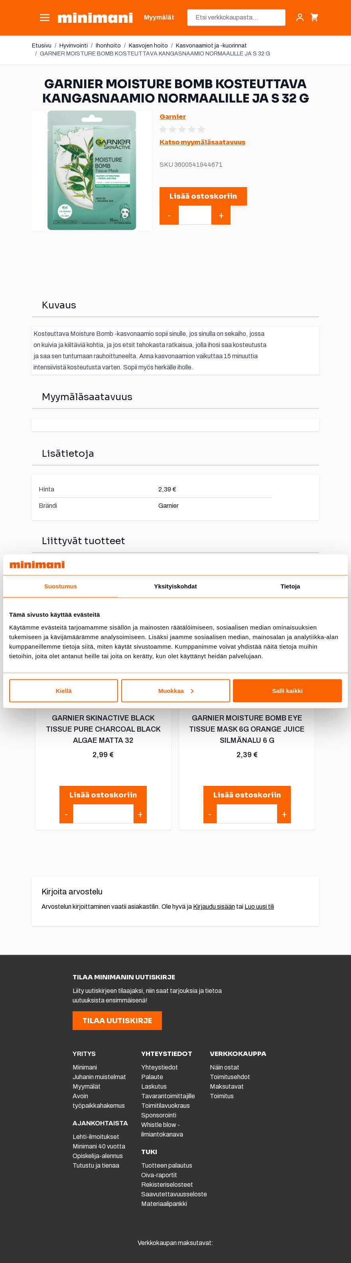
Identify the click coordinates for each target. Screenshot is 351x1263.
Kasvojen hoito (148, 46)
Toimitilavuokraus (165, 1105)
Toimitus (222, 1096)
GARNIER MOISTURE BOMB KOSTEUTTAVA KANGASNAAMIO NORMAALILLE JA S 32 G (155, 54)
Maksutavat (227, 1086)
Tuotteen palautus (167, 1165)
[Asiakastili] (300, 17)
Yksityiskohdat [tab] (175, 586)
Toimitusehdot (230, 1077)
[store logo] (95, 17)
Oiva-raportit (159, 1175)
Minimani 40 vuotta (99, 1146)
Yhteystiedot (159, 1067)
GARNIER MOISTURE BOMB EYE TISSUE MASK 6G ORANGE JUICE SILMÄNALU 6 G (246, 729)
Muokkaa (175, 690)
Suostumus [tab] (60, 586)
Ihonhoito (108, 46)
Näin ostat (224, 1067)
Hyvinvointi (73, 46)
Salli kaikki (287, 690)
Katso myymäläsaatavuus (202, 142)
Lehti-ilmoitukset (96, 1136)
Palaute (152, 1077)
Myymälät (87, 1086)
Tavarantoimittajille (168, 1096)
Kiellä (63, 690)
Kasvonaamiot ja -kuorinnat (211, 46)
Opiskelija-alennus (98, 1155)
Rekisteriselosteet (167, 1184)
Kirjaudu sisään (214, 906)
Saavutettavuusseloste (174, 1194)
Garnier (173, 116)
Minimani (85, 1067)
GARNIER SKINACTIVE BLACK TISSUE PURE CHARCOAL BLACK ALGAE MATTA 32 (102, 729)
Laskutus (154, 1086)
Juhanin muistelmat (99, 1077)
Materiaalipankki (164, 1203)
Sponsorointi (158, 1115)
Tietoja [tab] (290, 586)
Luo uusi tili (259, 906)
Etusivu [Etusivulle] (41, 46)
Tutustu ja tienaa (96, 1165)
